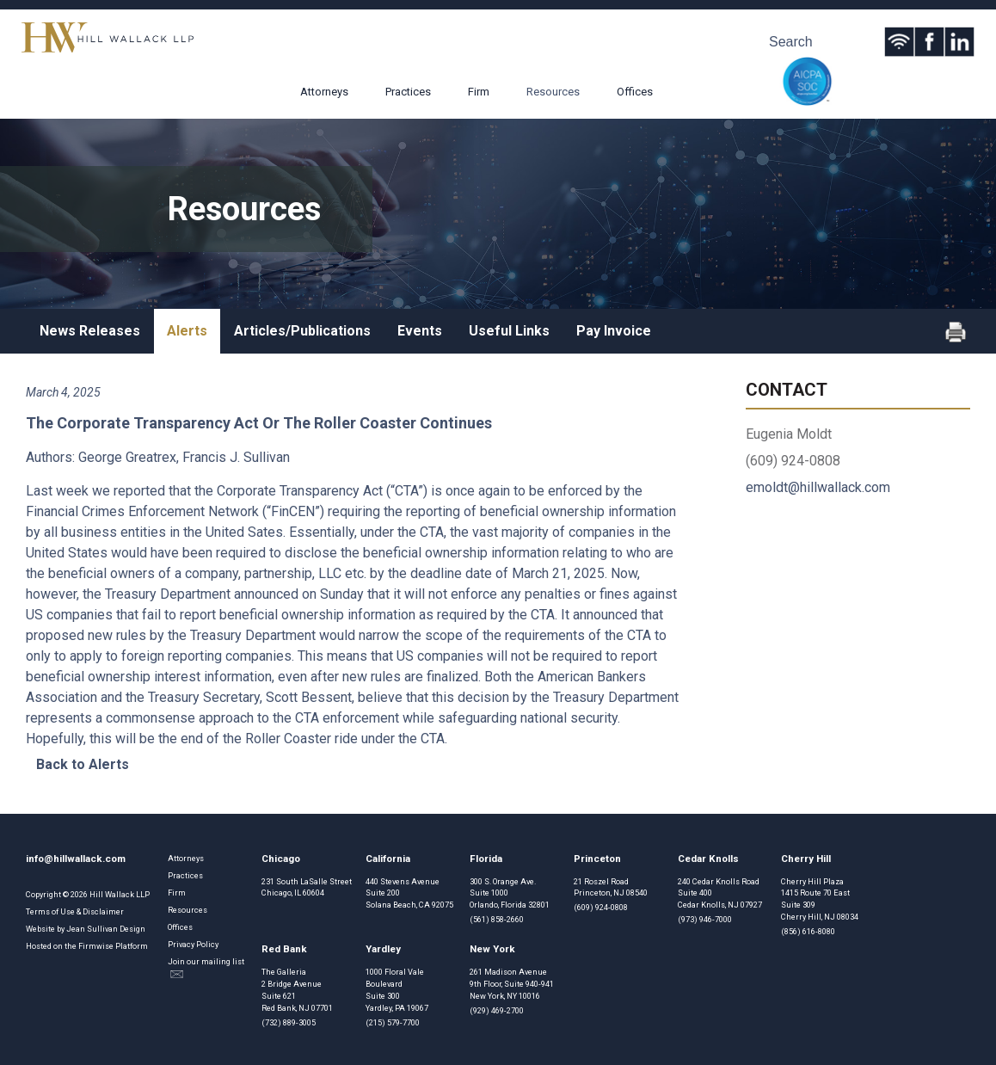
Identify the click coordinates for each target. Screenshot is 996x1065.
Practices (408, 91)
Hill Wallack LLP (119, 894)
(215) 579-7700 (393, 1022)
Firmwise (96, 946)
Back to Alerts (82, 764)
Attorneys (324, 91)
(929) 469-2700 (497, 1010)
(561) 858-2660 (497, 919)
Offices (635, 91)
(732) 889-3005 (288, 1022)
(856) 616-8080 (808, 931)
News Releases (90, 331)
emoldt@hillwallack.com (818, 487)
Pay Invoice (613, 331)
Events (419, 331)
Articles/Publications (302, 331)
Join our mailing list (206, 968)
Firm (478, 91)
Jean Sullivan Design (105, 928)
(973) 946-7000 (705, 919)
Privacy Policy (193, 944)
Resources (553, 91)
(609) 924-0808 (601, 907)
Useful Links (509, 331)
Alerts (187, 331)
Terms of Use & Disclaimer (75, 911)
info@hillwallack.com (76, 859)
